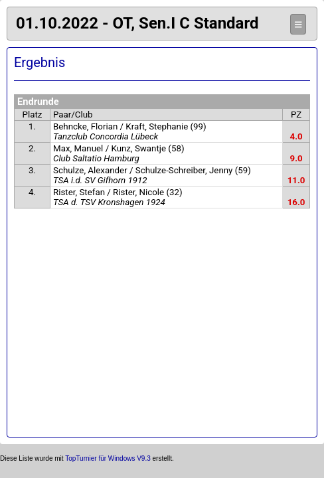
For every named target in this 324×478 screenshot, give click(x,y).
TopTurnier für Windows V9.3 (108, 458)
